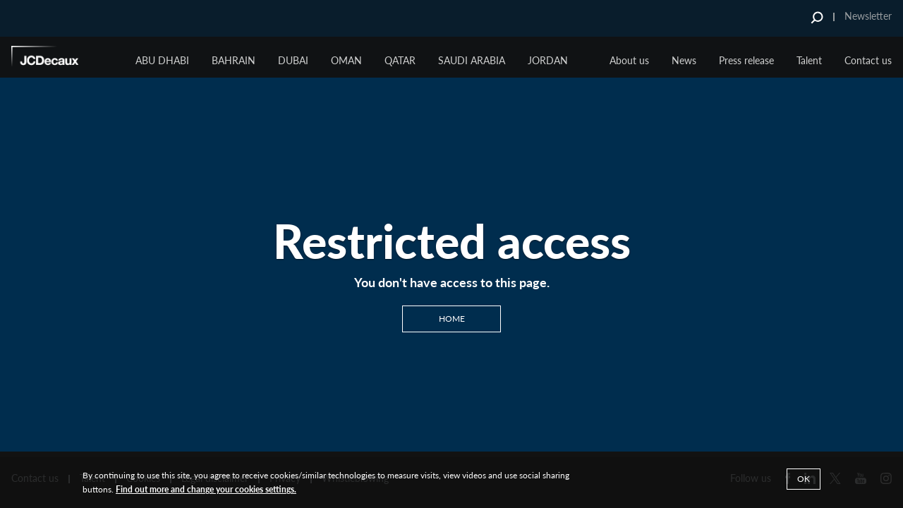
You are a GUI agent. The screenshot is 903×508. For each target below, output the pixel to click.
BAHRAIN (233, 60)
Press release (746, 60)
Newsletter (868, 16)
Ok (803, 478)
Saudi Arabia (471, 60)
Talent (809, 60)
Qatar (400, 60)
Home (452, 318)
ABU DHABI (162, 60)
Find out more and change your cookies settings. (206, 489)
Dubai (293, 60)
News (684, 60)
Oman (346, 60)
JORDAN (548, 60)
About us (629, 60)
